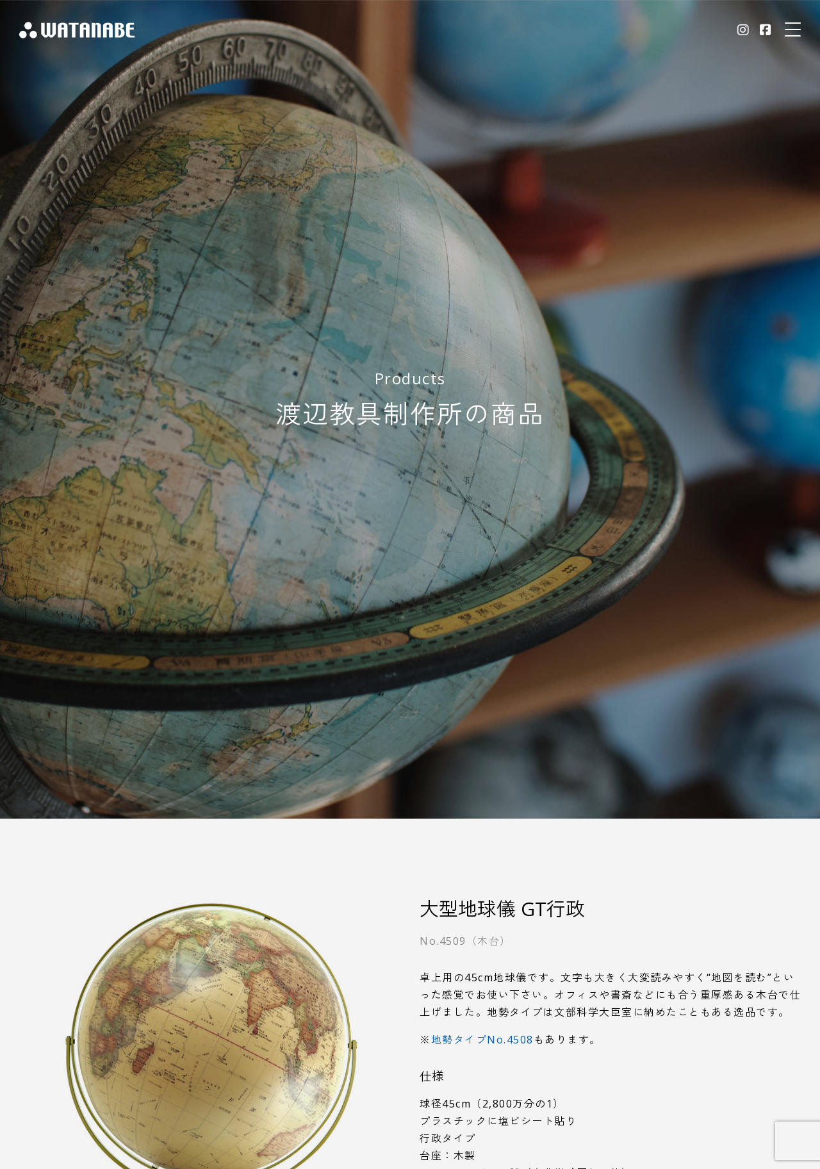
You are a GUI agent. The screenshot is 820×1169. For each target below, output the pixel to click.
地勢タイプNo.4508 (482, 1040)
